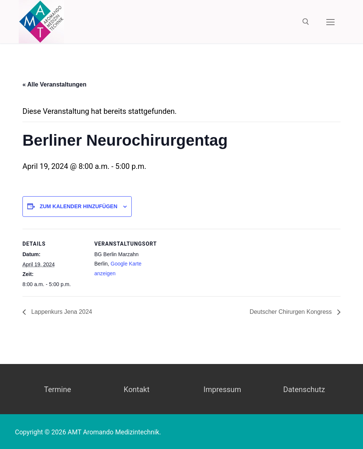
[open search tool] (305, 21)
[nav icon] (330, 21)
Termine (57, 389)
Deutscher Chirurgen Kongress (291, 312)
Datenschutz (304, 389)
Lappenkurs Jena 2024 (61, 312)
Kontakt (137, 389)
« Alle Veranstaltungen (54, 84)
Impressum (222, 389)
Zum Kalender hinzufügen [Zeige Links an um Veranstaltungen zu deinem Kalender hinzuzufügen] (79, 206)
